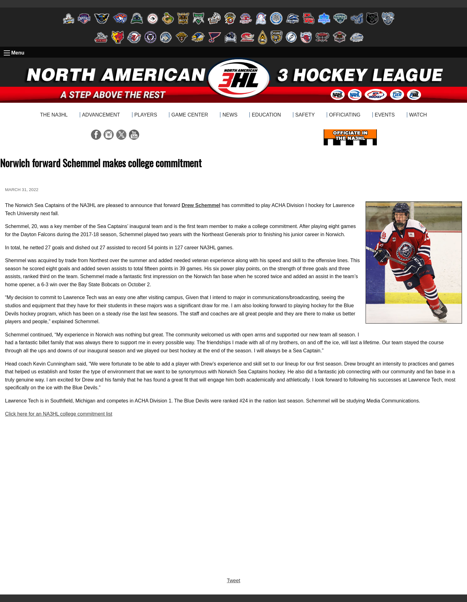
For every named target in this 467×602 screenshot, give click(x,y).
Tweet (233, 580)
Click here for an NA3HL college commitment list (58, 414)
